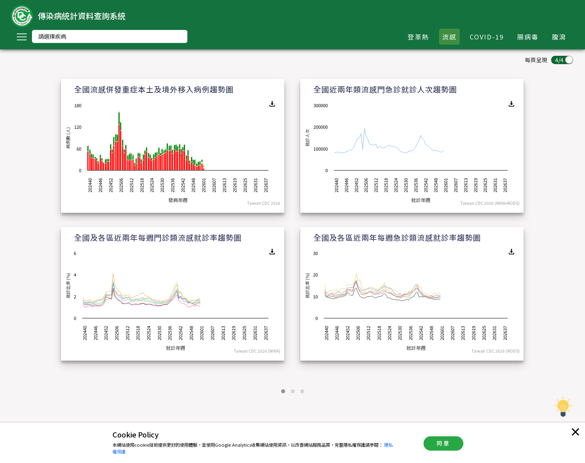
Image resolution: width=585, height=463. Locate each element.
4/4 (559, 60)
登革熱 (418, 36)
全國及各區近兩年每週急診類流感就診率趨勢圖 (397, 237)
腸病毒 (528, 36)
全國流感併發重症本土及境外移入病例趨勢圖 (154, 89)
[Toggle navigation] (21, 36)
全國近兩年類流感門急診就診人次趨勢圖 (385, 89)
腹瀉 (559, 36)
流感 (449, 36)
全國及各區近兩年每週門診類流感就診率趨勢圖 (158, 237)
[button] (283, 391)
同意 (443, 443)
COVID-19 (487, 36)
